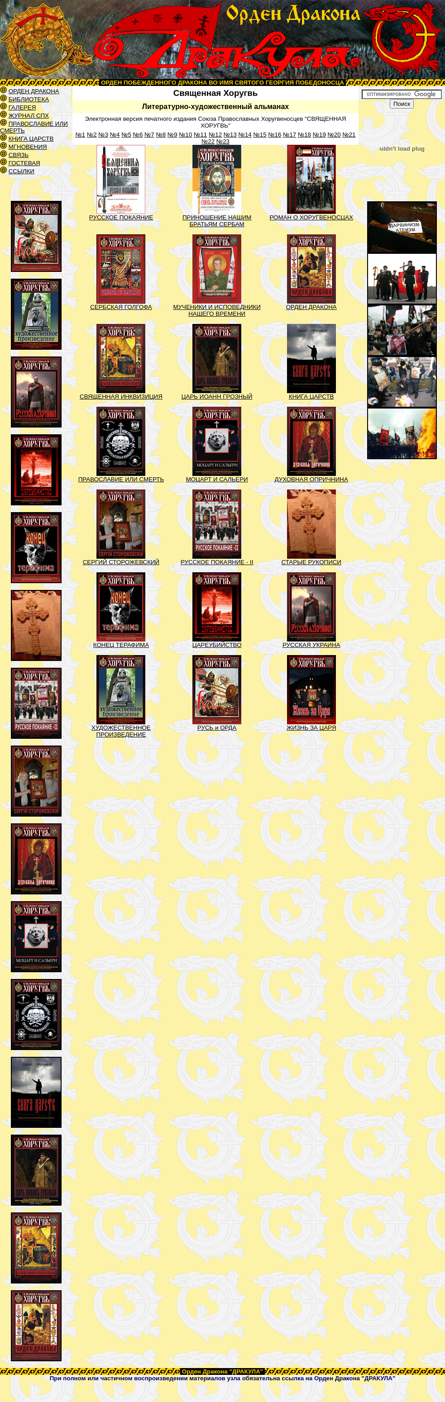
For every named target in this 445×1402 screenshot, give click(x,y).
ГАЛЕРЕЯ (22, 107)
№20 (334, 134)
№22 (208, 141)
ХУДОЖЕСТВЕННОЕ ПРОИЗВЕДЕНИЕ (121, 731)
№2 (92, 134)
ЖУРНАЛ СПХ (29, 115)
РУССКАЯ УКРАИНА (311, 645)
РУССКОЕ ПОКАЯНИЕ (121, 217)
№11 (200, 134)
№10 (185, 134)
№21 (348, 134)
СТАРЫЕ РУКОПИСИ (311, 562)
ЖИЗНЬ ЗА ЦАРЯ (311, 727)
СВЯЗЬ (19, 155)
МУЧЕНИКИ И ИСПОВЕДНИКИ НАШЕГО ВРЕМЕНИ (216, 310)
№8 (161, 134)
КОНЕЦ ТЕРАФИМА (121, 645)
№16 (274, 134)
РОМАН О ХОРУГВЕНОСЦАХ (311, 217)
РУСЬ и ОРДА (217, 727)
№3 (103, 134)
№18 (304, 134)
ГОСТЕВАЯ (24, 163)
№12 (215, 134)
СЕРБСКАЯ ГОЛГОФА (121, 307)
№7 (149, 134)
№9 (172, 134)
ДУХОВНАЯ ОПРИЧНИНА (311, 479)
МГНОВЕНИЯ (28, 146)
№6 (138, 134)
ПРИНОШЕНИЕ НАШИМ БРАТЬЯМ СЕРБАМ (216, 221)
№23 (223, 141)
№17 (289, 134)
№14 (245, 134)
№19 (319, 134)
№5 (126, 134)
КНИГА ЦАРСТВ (31, 138)
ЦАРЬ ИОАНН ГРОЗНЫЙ (217, 396)
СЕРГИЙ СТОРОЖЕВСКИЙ (121, 562)
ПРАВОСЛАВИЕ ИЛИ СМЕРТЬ (121, 479)
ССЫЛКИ (21, 171)
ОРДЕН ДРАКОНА (34, 91)
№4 (115, 134)
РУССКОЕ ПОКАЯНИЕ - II (217, 562)
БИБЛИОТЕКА (29, 99)
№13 (230, 134)
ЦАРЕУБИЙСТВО (217, 645)
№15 (259, 134)
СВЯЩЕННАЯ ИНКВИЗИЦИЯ (121, 396)
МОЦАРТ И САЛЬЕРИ (217, 479)
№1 (80, 134)
